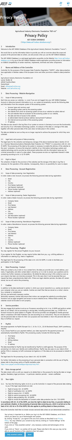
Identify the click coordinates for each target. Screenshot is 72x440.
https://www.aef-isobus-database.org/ (36, 42)
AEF (61, 5)
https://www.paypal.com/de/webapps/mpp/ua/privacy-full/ (20, 364)
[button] (14, 434)
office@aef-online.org (13, 86)
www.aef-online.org (13, 88)
